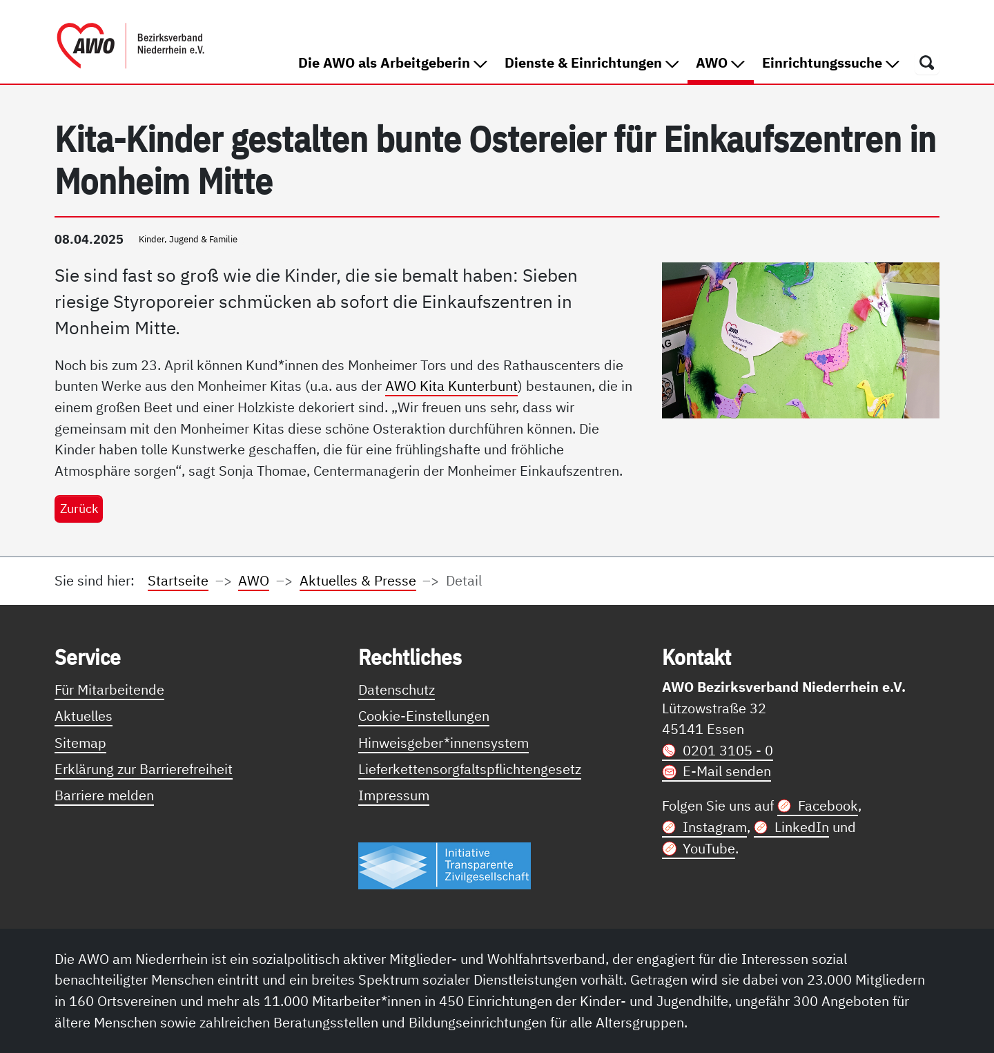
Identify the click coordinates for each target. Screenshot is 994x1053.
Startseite (178, 580)
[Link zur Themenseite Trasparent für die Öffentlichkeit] (444, 865)
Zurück (79, 508)
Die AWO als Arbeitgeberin (392, 62)
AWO (724, 62)
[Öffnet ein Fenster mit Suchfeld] (927, 62)
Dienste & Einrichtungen (592, 62)
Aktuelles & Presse (358, 580)
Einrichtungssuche (830, 62)
